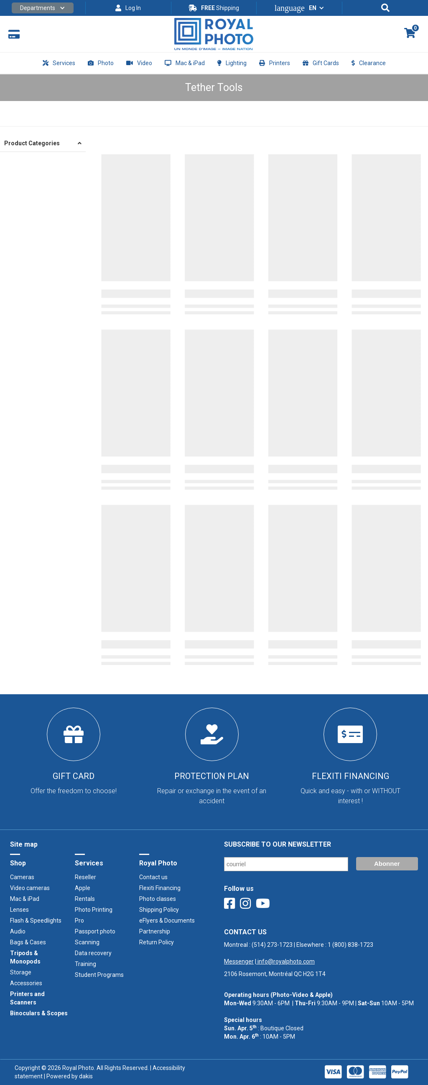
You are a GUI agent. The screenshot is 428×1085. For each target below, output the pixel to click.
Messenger (239, 961)
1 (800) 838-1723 (350, 944)
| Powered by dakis (68, 1076)
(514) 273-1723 (272, 944)
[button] (43, 8)
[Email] (286, 864)
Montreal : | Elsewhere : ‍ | (298, 953)
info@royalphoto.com (285, 961)
